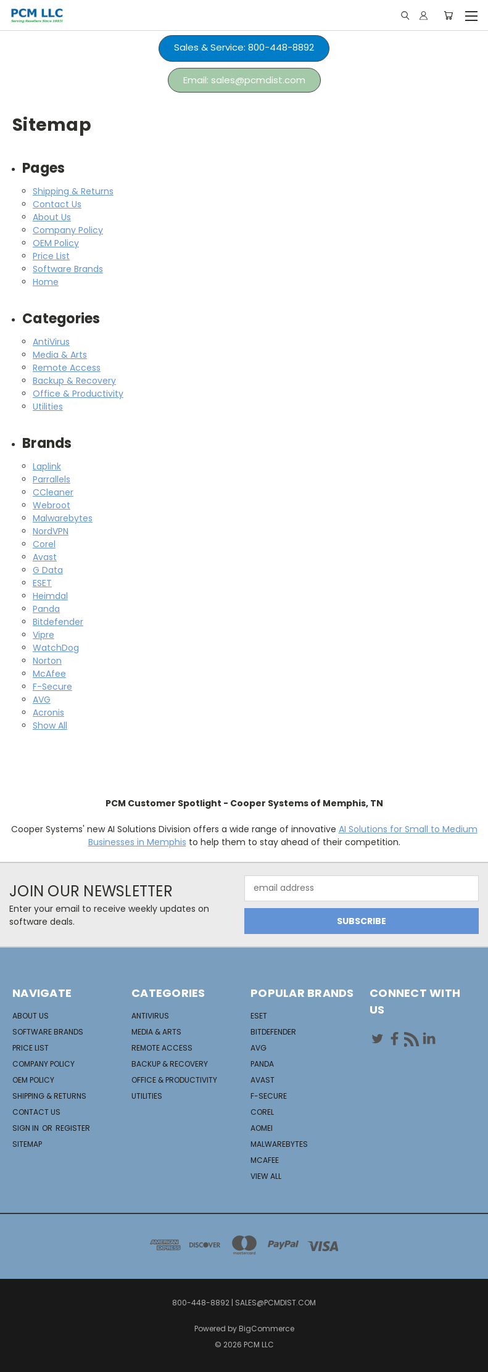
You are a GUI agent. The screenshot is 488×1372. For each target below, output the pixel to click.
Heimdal (50, 596)
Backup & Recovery (74, 380)
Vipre (43, 635)
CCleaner (53, 492)
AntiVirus (51, 342)
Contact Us (57, 204)
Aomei (261, 1128)
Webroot (51, 505)
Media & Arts (60, 355)
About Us (52, 217)
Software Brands (68, 269)
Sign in (26, 1128)
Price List (51, 256)
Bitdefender (58, 622)
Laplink (47, 466)
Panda (46, 609)
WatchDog (56, 648)
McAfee (49, 673)
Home (46, 282)
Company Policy (68, 230)
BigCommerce (266, 1328)
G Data (48, 570)
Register (73, 1128)
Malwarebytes (63, 518)
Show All (50, 725)
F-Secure (52, 686)
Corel (44, 544)
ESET (42, 583)
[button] (244, 48)
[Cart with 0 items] (448, 15)
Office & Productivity (78, 393)
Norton (47, 661)
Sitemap (27, 1144)
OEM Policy (56, 243)
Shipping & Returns (73, 191)
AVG (42, 699)
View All (265, 1176)
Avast (45, 557)
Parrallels (51, 479)
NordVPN (50, 531)
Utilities (48, 406)
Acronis (48, 712)
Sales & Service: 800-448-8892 (244, 47)
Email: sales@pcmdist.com (244, 79)
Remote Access (67, 368)
